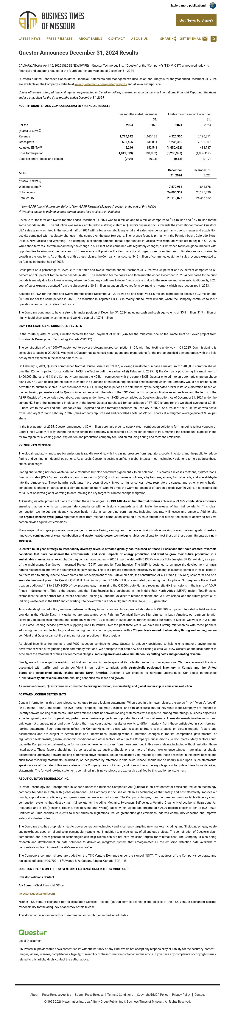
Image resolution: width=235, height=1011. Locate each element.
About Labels (90, 39)
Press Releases (60, 39)
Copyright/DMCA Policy (152, 994)
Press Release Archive (56, 994)
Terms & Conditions (120, 994)
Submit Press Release (89, 994)
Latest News (30, 39)
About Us (139, 39)
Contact (116, 39)
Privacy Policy (181, 994)
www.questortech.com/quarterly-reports (101, 84)
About (34, 994)
